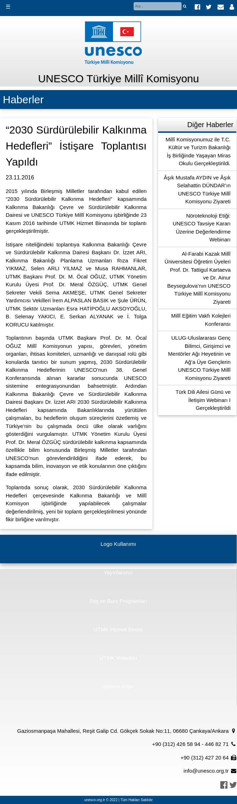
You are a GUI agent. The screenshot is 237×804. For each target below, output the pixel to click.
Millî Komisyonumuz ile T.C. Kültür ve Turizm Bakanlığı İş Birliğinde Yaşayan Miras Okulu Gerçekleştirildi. (198, 151)
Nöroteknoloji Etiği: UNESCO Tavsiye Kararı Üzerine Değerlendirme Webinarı (202, 228)
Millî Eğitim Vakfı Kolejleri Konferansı (201, 320)
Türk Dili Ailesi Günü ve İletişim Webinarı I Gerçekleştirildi (203, 400)
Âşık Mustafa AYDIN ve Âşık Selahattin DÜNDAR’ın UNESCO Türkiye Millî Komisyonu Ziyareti (197, 189)
